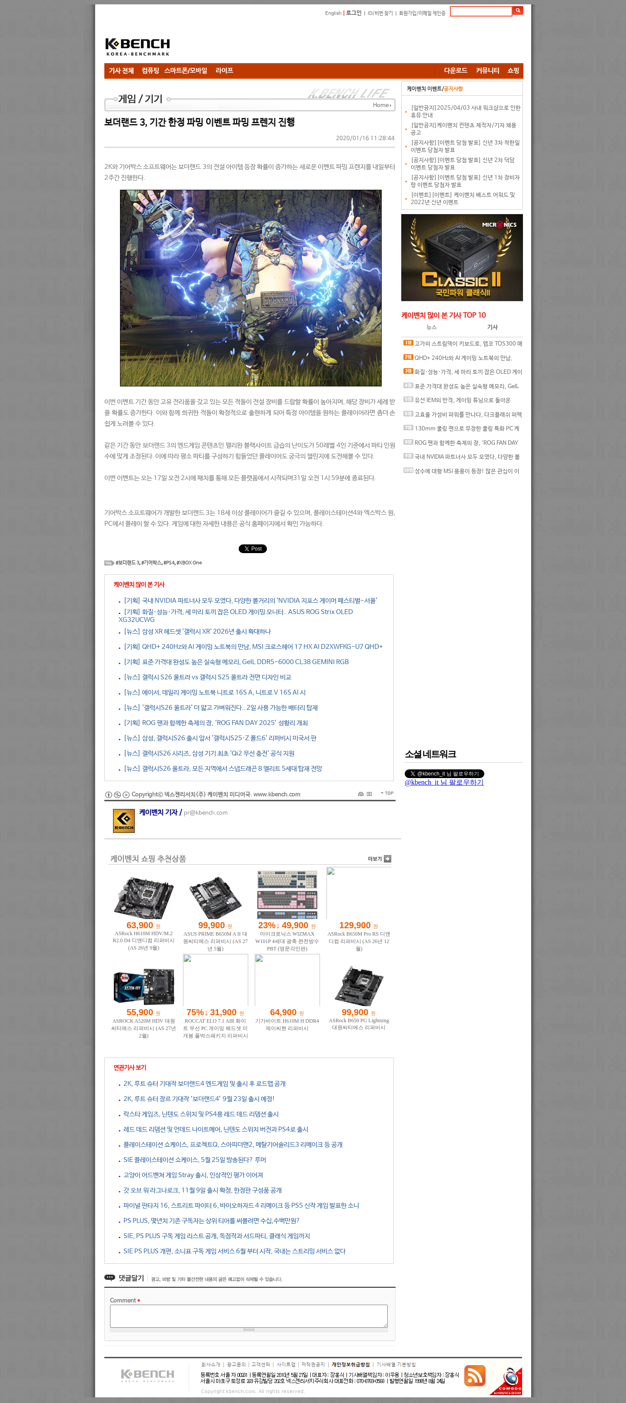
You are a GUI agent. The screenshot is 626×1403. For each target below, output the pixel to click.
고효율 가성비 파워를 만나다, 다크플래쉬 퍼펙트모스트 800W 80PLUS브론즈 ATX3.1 (462, 417)
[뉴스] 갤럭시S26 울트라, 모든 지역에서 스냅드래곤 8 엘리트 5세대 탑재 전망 (220, 768)
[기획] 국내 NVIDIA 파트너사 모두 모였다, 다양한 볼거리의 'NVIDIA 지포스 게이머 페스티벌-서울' (248, 600)
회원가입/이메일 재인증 (422, 13)
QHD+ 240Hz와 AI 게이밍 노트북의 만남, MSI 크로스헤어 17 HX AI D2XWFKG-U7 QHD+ (461, 360)
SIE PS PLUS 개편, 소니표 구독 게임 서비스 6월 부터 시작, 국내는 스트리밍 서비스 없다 (232, 1251)
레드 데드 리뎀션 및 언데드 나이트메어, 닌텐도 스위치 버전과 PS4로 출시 (213, 1129)
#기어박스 (151, 563)
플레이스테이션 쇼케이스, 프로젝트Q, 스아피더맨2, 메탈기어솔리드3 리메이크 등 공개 (231, 1144)
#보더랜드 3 (127, 563)
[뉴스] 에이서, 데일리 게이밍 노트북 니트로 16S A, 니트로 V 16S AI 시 (212, 692)
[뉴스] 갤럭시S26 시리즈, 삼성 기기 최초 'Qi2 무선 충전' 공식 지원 (206, 753)
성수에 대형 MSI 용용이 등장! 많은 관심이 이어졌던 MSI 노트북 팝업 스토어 (461, 473)
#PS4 (168, 563)
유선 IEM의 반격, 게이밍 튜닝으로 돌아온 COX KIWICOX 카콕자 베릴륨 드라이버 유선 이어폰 (461, 402)
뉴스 (431, 327)
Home (381, 105)
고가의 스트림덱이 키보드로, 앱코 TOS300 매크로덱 (463, 346)
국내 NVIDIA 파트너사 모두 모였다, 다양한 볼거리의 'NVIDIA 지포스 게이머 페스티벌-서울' (461, 459)
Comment (125, 1301)
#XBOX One (189, 563)
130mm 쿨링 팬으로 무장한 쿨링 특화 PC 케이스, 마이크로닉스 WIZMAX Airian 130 (461, 430)
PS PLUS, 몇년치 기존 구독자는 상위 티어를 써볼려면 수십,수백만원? (209, 1221)
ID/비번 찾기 (380, 13)
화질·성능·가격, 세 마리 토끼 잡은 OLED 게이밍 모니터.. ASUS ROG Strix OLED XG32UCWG (463, 374)
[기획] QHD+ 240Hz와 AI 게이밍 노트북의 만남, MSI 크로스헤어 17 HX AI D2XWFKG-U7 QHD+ (251, 647)
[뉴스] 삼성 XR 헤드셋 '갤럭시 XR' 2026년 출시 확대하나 (195, 631)
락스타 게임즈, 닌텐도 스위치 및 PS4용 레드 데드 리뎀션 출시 (199, 1114)
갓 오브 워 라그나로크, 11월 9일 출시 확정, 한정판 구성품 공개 (200, 1190)
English (333, 13)
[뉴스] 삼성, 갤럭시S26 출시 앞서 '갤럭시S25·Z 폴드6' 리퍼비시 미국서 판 (217, 738)
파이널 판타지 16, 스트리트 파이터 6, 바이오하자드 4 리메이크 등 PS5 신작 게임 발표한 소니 (239, 1205)
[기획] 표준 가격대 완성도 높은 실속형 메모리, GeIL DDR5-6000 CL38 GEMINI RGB (234, 662)
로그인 (354, 13)
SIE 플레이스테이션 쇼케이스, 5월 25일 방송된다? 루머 (192, 1160)
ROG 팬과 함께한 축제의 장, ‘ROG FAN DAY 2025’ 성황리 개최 (460, 445)
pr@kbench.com (206, 813)
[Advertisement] (365, 41)
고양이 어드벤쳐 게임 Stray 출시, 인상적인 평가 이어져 (191, 1175)
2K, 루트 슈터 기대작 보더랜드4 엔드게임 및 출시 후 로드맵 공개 (202, 1083)
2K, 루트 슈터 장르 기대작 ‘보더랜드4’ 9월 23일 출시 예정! (197, 1099)
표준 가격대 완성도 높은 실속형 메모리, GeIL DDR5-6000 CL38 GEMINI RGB (461, 388)
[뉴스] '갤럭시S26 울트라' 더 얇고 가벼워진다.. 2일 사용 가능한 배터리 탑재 (218, 708)
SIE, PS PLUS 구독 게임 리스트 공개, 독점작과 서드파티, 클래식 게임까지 (214, 1236)
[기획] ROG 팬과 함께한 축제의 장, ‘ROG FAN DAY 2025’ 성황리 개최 (213, 723)
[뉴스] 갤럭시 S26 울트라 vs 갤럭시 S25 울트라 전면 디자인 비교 (205, 677)
